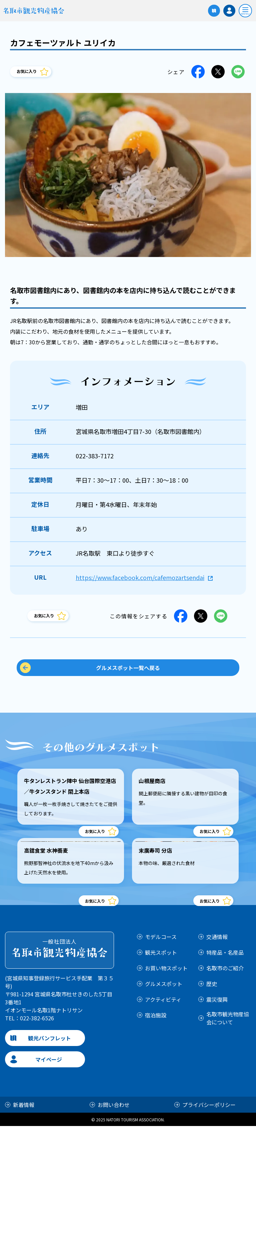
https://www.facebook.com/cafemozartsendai (140, 577)
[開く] (245, 10)
